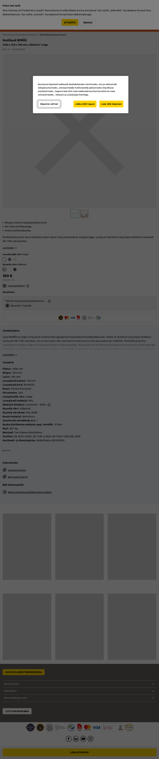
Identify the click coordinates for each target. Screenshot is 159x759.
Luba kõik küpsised (111, 104)
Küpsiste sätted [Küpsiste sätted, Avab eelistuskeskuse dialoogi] (49, 104)
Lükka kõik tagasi (85, 104)
